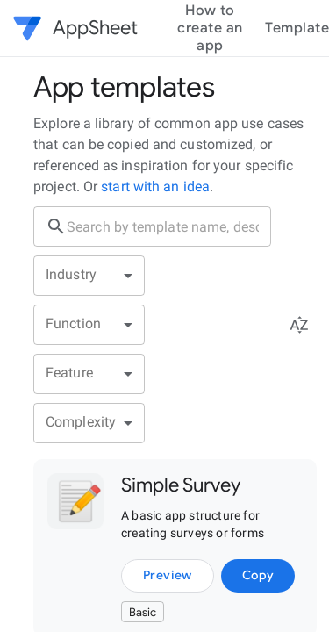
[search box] (169, 226)
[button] (32, 28)
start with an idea (153, 186)
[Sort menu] (299, 325)
